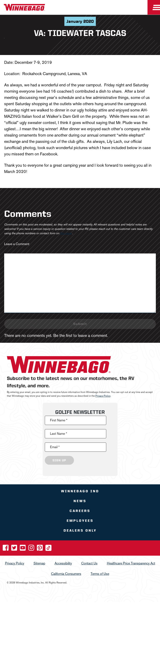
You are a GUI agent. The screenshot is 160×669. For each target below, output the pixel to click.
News (80, 501)
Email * (55, 447)
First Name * (58, 420)
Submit (80, 324)
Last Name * (58, 434)
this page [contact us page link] (65, 233)
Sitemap (39, 563)
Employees (80, 521)
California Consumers (66, 574)
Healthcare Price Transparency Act (131, 563)
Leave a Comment (16, 244)
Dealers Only (80, 530)
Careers (80, 511)
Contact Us (89, 563)
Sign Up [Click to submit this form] (59, 460)
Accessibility (63, 563)
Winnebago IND (80, 491)
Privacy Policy (102, 395)
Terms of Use (100, 574)
